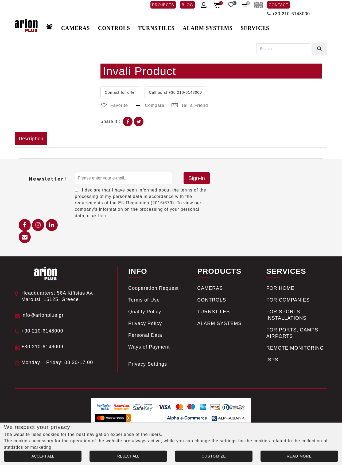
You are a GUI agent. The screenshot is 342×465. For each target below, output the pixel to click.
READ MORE (299, 456)
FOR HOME (280, 288)
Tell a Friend (190, 105)
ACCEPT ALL (43, 456)
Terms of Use (144, 300)
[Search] (283, 48)
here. (103, 215)
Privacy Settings (147, 364)
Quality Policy (144, 311)
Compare (149, 105)
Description (31, 138)
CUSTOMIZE (213, 456)
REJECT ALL (128, 456)
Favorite (114, 105)
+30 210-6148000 (291, 13)
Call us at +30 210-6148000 (175, 92)
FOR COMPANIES (288, 300)
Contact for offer (120, 92)
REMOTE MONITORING (295, 348)
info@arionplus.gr (42, 315)
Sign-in (196, 178)
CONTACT (279, 5)
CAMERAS (75, 28)
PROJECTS (163, 5)
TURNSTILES (156, 28)
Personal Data (145, 335)
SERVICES (255, 28)
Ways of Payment (149, 347)
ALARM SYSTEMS (208, 28)
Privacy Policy (145, 323)
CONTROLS (114, 28)
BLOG (187, 5)
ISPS (272, 359)
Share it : (110, 121)
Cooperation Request (153, 288)
